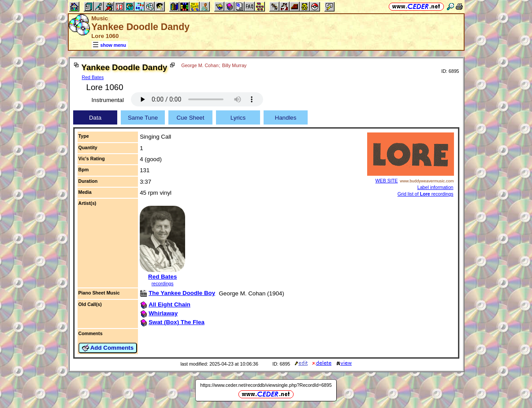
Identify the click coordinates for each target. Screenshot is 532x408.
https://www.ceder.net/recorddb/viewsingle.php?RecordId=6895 (265, 385)
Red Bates (93, 77)
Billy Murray (234, 65)
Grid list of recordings (426, 193)
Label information (435, 187)
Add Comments (108, 347)
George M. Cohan (200, 65)
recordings (163, 283)
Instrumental (108, 100)
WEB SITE (387, 180)
